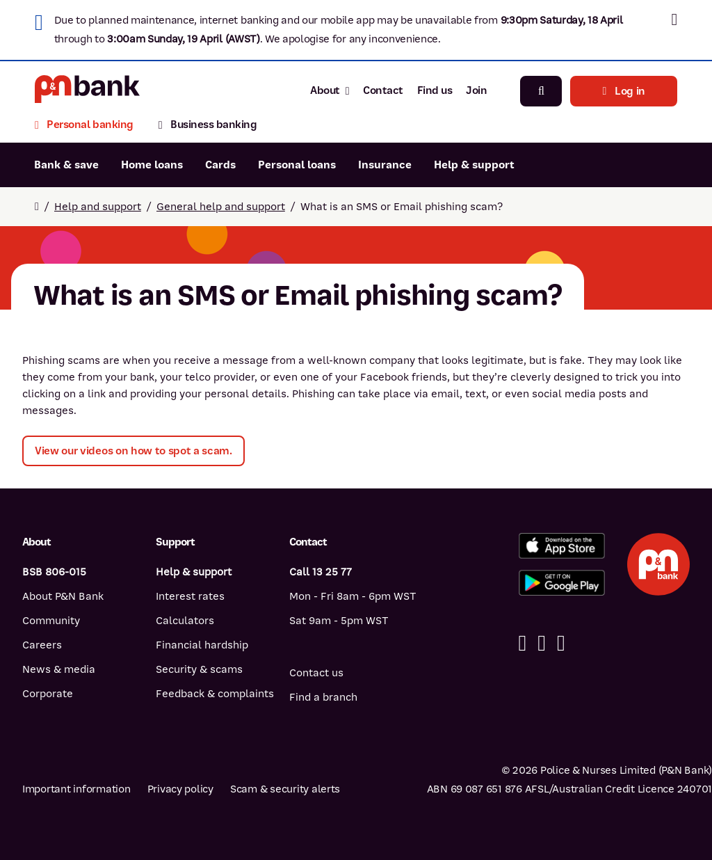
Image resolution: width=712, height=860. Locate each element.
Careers (42, 645)
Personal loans (297, 165)
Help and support (97, 207)
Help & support (474, 165)
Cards (220, 165)
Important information (76, 789)
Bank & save (66, 165)
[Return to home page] (37, 206)
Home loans (152, 165)
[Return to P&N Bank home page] (87, 90)
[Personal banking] (90, 126)
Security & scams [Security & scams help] (199, 669)
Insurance (385, 165)
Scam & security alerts (285, 789)
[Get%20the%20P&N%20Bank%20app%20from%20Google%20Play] (562, 583)
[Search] (541, 91)
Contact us (316, 673)
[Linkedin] (541, 643)
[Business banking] (208, 126)
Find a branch (323, 697)
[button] (674, 19)
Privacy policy (180, 789)
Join (476, 90)
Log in (623, 91)
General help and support (220, 207)
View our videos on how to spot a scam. (133, 451)
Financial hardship (202, 645)
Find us (435, 90)
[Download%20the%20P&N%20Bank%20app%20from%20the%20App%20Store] (562, 546)
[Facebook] (523, 643)
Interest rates (190, 596)
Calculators (185, 621)
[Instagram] (561, 643)
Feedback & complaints (215, 694)
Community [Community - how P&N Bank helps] (51, 621)
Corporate (47, 694)
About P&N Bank (63, 596)
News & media (58, 669)
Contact (383, 90)
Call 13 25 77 (320, 572)
